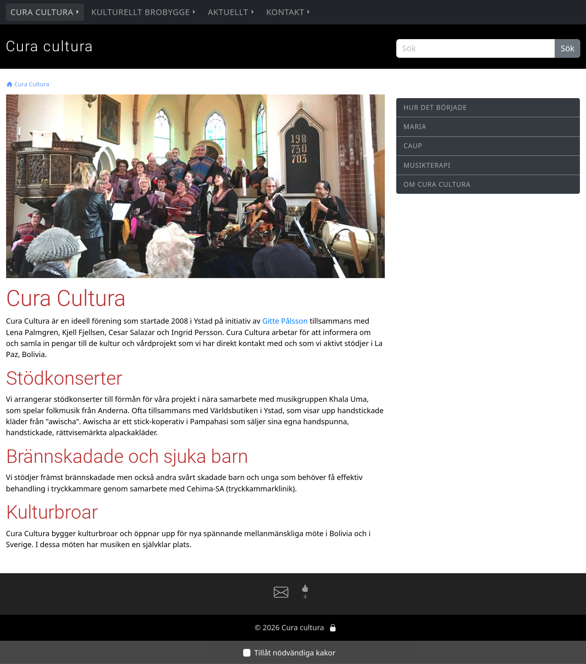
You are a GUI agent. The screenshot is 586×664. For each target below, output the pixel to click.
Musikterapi (427, 165)
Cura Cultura (46, 12)
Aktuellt (231, 12)
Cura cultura (49, 46)
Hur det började (435, 107)
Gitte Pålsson (284, 321)
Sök (568, 48)
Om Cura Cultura (437, 184)
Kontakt (289, 12)
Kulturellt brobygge (144, 12)
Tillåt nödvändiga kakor (295, 652)
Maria (415, 126)
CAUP (413, 145)
